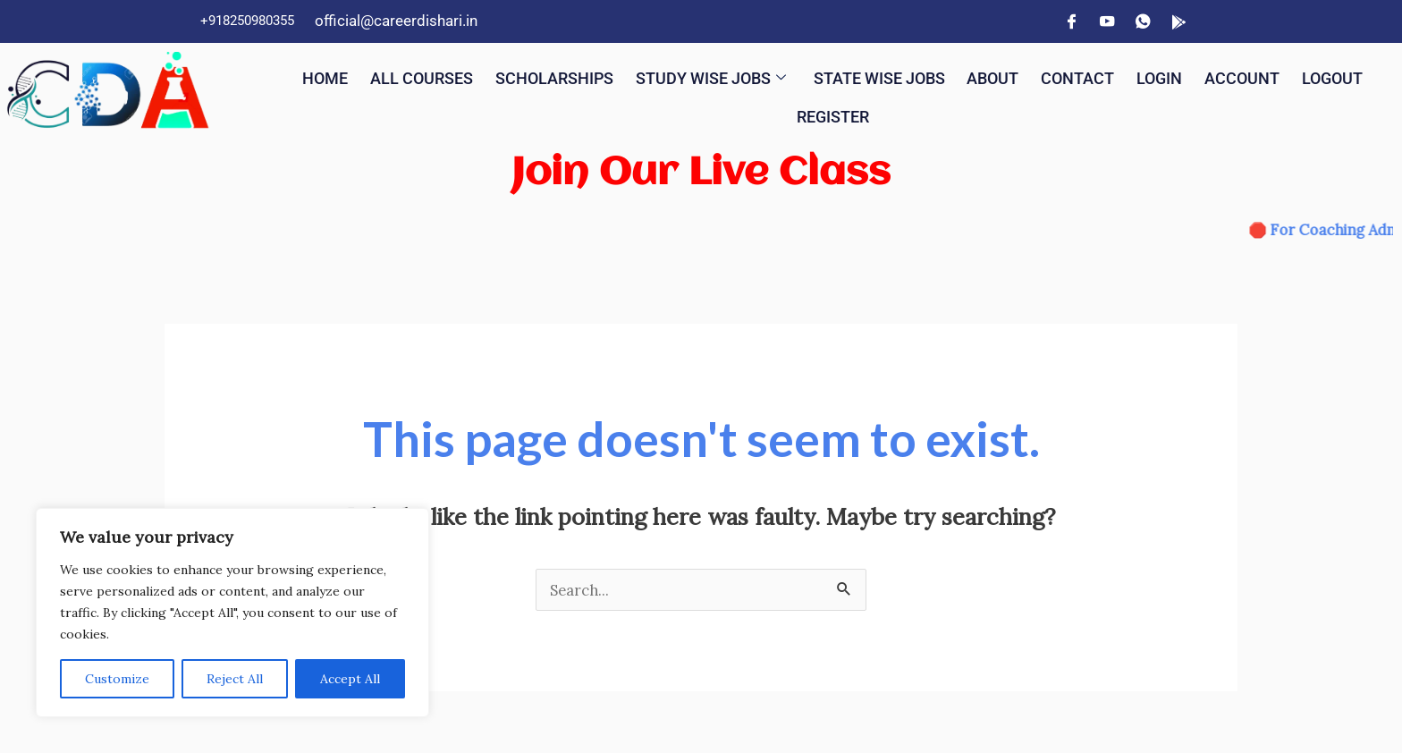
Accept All (350, 679)
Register (876, 110)
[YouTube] (1107, 21)
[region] (232, 612)
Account (1307, 76)
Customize (117, 679)
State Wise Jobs (930, 76)
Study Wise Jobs (750, 76)
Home (342, 76)
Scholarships (583, 76)
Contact (1138, 76)
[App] (1178, 21)
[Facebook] (1071, 21)
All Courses (442, 76)
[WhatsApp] (1142, 21)
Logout (782, 110)
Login (1222, 76)
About (1051, 76)
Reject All (235, 679)
